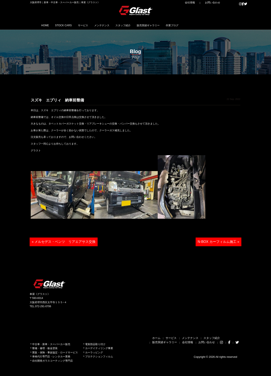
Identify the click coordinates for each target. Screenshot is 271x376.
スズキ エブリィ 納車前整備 (57, 100)
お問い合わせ (216, 2)
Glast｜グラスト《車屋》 (136, 10)
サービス (97, 25)
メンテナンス (121, 25)
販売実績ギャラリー (180, 25)
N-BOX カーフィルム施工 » (218, 241)
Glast (50, 284)
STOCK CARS (71, 25)
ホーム (156, 338)
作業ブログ (210, 25)
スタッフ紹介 (148, 25)
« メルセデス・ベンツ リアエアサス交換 (63, 241)
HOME (47, 25)
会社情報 (199, 2)
